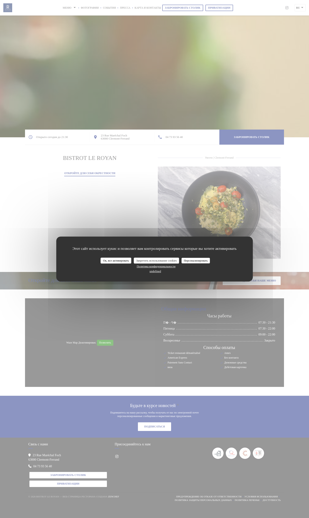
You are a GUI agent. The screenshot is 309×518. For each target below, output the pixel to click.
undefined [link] (155, 271)
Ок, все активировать (116, 260)
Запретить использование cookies (156, 260)
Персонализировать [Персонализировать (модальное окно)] (196, 260)
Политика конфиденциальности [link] (156, 266)
